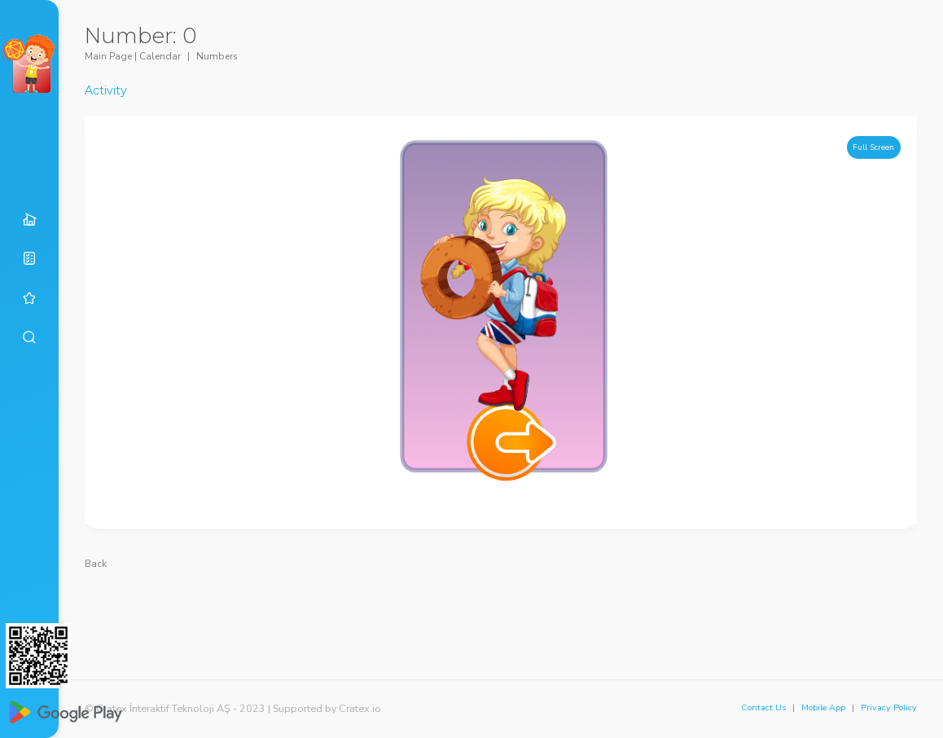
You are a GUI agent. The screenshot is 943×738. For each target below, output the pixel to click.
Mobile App (823, 707)
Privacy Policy (889, 707)
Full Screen (873, 147)
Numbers (217, 56)
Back (96, 563)
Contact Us (763, 707)
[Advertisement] (500, 611)
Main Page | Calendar (133, 56)
